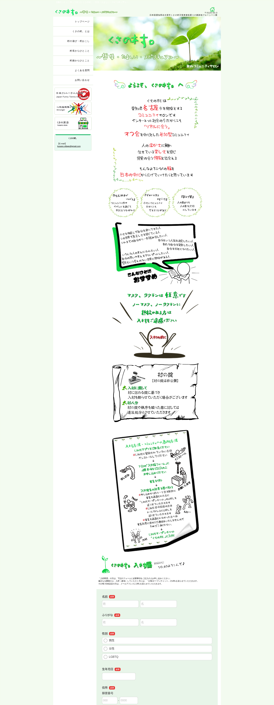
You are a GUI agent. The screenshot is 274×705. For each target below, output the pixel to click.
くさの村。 (94, 10)
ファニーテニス (73, 94)
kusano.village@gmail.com (69, 146)
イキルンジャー (73, 108)
